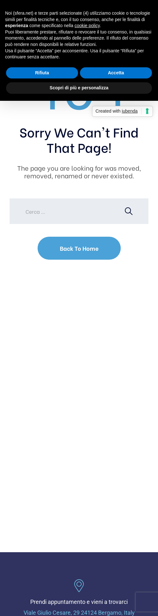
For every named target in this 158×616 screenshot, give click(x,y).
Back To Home (79, 248)
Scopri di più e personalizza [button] (79, 87)
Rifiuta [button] (42, 72)
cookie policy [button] (87, 25)
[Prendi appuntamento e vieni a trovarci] (79, 585)
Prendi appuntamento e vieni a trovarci (79, 601)
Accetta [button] (116, 72)
